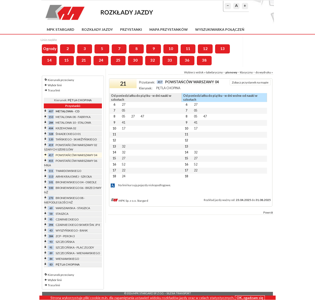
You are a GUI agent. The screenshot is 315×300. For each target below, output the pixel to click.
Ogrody (49, 48)
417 (51, 155)
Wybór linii (55, 85)
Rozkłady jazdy (97, 29)
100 (51, 187)
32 (152, 60)
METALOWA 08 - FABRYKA (73, 117)
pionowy (231, 72)
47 (142, 116)
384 (51, 236)
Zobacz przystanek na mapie (250, 82)
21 (83, 60)
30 (135, 60)
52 (123, 164)
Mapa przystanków (168, 29)
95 (50, 219)
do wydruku (263, 72)
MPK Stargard (60, 29)
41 (123, 122)
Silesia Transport (178, 293)
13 (222, 48)
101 (51, 182)
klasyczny (246, 72)
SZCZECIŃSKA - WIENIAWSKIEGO (78, 253)
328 (51, 133)
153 (51, 116)
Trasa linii (54, 90)
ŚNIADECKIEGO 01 (68, 134)
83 (50, 264)
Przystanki (131, 29)
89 (50, 253)
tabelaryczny (214, 72)
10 (171, 48)
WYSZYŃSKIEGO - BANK (72, 230)
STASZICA (62, 214)
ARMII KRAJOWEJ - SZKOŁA (74, 176)
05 (123, 110)
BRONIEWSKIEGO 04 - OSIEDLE (76, 182)
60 (50, 208)
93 (50, 241)
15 (66, 60)
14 (49, 60)
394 (51, 224)
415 (51, 160)
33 (170, 60)
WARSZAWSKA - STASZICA (73, 208)
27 (123, 104)
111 (51, 170)
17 (123, 128)
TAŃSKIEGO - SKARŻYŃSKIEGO (76, 139)
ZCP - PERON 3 (65, 236)
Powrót (268, 212)
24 (101, 60)
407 (51, 111)
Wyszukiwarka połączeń (219, 29)
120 (51, 139)
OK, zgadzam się (249, 298)
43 (50, 230)
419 (51, 145)
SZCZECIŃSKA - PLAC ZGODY (75, 247)
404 (51, 128)
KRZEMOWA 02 (66, 128)
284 (51, 122)
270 (51, 198)
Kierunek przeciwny (61, 80)
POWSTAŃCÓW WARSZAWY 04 (76, 155)
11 (188, 48)
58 (50, 213)
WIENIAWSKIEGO (67, 259)
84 (50, 258)
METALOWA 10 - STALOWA (73, 122)
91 (50, 247)
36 (187, 60)
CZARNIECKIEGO (67, 219)
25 (118, 60)
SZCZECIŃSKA (65, 242)
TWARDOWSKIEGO (68, 171)
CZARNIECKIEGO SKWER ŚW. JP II (78, 225)
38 (204, 60)
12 (205, 48)
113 (51, 176)
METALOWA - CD (67, 111)
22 (123, 170)
